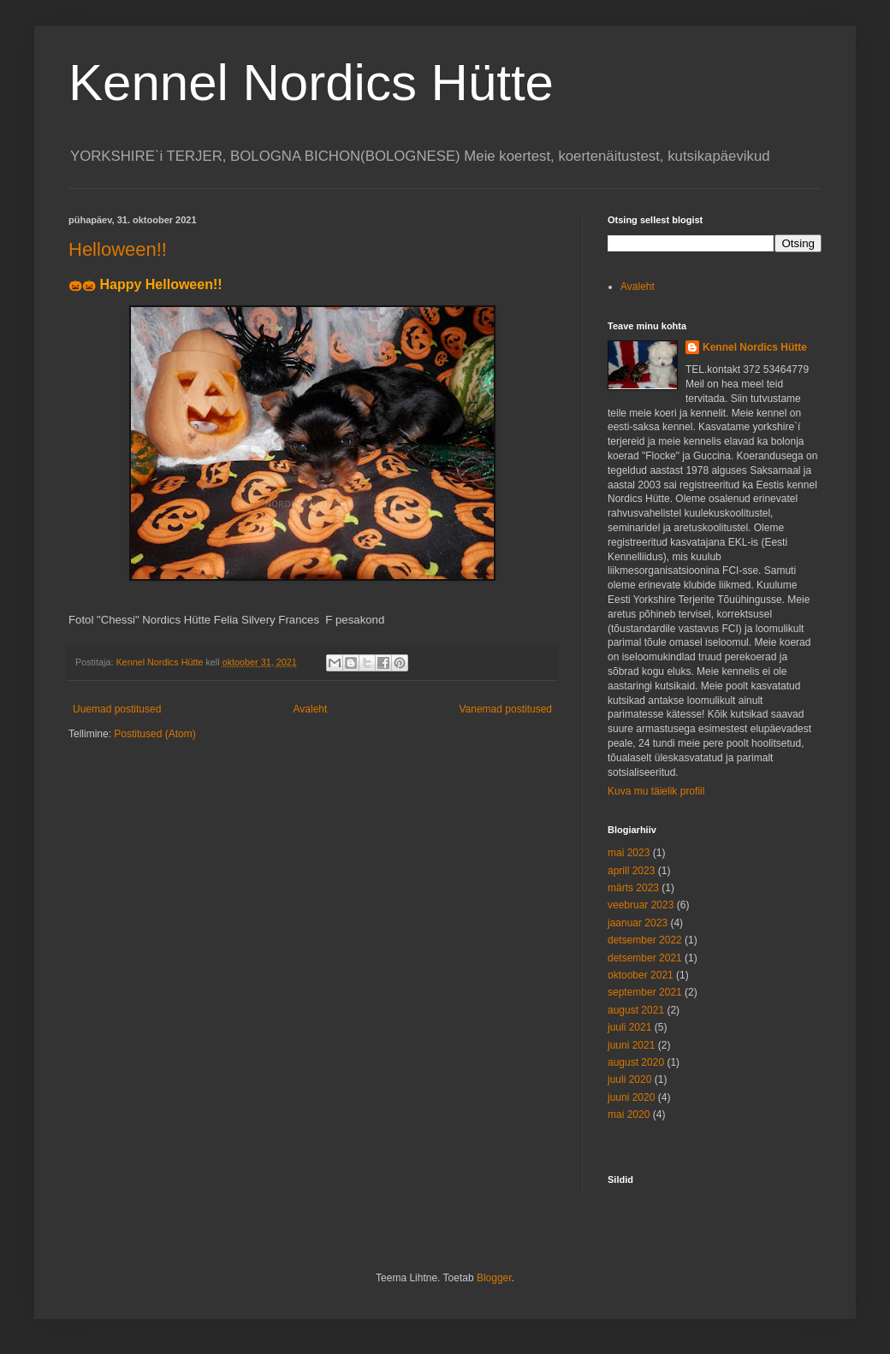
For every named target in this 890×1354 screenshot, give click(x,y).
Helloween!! (117, 249)
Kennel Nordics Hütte (311, 82)
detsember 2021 (645, 958)
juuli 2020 (629, 1079)
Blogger (494, 1278)
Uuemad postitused (117, 709)
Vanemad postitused (505, 709)
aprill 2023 (631, 871)
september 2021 (645, 992)
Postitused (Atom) (154, 734)
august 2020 (636, 1062)
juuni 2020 (631, 1097)
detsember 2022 (645, 940)
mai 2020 (629, 1114)
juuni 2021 (631, 1045)
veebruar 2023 (640, 905)
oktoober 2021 (640, 975)
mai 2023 (629, 853)
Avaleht (311, 709)
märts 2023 (633, 888)
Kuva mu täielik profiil (656, 791)
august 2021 (636, 1010)
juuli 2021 (629, 1027)
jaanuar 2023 (638, 923)
